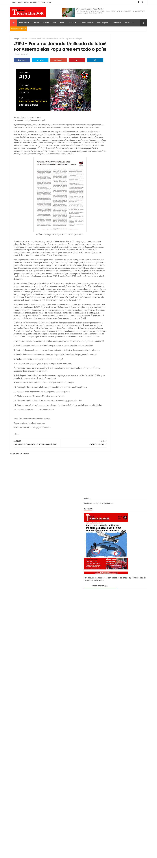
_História (109, 503)
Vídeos (108, 621)
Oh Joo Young (111, 466)
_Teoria (108, 524)
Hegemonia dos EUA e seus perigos (132, 787)
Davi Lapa (109, 437)
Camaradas (116, 23)
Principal (16, 39)
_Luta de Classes (112, 515)
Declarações (102, 23)
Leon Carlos (110, 456)
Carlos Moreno (111, 427)
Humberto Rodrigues (114, 446)
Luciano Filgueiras (113, 459)
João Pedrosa (111, 453)
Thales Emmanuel (112, 475)
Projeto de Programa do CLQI (130, 726)
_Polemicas (110, 519)
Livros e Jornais (86, 23)
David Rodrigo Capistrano (115, 545)
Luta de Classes (49, 23)
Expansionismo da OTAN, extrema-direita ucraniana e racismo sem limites (132, 802)
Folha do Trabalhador (43, 854)
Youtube (42, 2)
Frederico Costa (112, 443)
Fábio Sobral (110, 440)
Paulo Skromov (111, 469)
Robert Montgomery (114, 472)
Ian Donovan (110, 450)
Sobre (20, 2)
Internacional (25, 23)
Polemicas (110, 604)
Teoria (62, 23)
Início (14, 2)
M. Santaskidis (111, 462)
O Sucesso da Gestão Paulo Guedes (89, 9)
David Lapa (110, 541)
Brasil (36, 23)
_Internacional (111, 507)
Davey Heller (110, 434)
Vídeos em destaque (115, 123)
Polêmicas (129, 23)
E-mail (26, 2)
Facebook (33, 2)
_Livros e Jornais (112, 511)
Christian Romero (112, 430)
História (72, 23)
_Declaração (110, 498)
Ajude (49, 2)
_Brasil (22, 39)
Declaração (110, 549)
